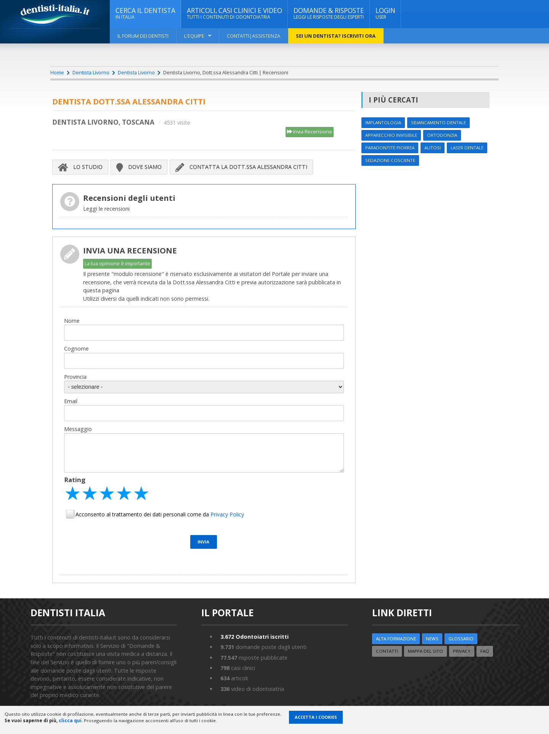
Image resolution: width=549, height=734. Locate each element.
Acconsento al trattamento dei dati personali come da (159, 514)
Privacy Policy (227, 514)
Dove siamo (139, 167)
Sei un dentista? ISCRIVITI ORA (336, 35)
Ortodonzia (442, 135)
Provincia (75, 376)
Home (57, 72)
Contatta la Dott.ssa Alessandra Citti (241, 167)
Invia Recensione (309, 132)
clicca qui (70, 720)
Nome (72, 320)
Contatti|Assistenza (253, 35)
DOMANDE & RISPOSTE (329, 13)
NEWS (432, 638)
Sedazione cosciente (390, 160)
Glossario (461, 638)
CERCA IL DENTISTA (145, 13)
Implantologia (383, 122)
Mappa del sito (425, 651)
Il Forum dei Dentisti (143, 35)
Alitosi (432, 148)
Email (70, 401)
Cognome (76, 348)
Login (385, 13)
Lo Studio (80, 167)
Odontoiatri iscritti (254, 636)
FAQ (484, 651)
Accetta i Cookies (316, 717)
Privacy (461, 651)
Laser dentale (467, 148)
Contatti (387, 651)
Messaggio (78, 429)
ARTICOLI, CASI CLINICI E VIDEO (234, 13)
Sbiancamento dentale (438, 122)
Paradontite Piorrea (389, 148)
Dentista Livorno (90, 72)
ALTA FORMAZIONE (396, 638)
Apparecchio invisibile (391, 135)
